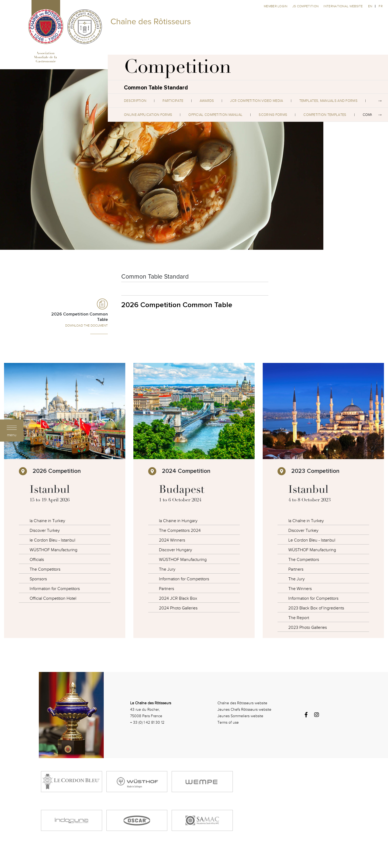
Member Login (276, 6)
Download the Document (86, 325)
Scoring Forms (273, 115)
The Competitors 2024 (180, 530)
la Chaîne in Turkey (306, 520)
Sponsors (38, 579)
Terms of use (228, 722)
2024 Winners (172, 540)
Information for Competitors (55, 588)
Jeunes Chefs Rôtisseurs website (244, 709)
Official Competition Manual (215, 115)
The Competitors (45, 569)
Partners (166, 588)
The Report (298, 617)
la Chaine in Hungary (178, 520)
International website (343, 6)
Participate (172, 101)
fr (381, 6)
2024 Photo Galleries (178, 608)
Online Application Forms (148, 115)
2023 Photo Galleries (307, 627)
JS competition (306, 6)
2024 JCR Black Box (178, 598)
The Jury (167, 569)
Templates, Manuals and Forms (328, 101)
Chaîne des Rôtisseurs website (242, 703)
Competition (177, 68)
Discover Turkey (45, 530)
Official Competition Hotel (53, 598)
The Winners (300, 588)
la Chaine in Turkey (47, 520)
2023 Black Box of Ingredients (316, 608)
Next (380, 100)
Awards (207, 101)
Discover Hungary (175, 550)
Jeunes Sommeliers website (240, 716)
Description (135, 101)
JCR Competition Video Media (256, 101)
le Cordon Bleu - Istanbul (52, 540)
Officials (37, 559)
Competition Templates (324, 115)
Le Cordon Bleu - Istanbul (311, 540)
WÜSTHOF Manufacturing (53, 550)
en (370, 6)
